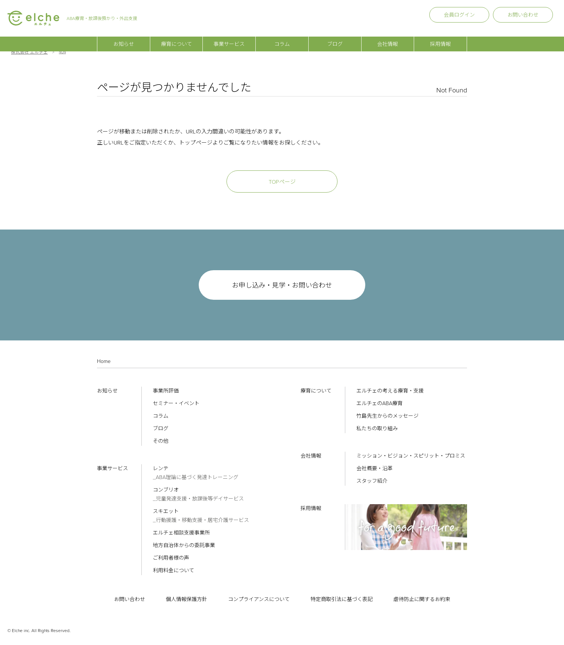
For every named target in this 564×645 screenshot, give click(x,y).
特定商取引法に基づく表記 (341, 599)
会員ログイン (459, 15)
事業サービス (229, 37)
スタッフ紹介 (371, 481)
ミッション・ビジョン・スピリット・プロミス (410, 456)
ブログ (335, 37)
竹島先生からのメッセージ (387, 416)
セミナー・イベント (176, 403)
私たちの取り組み (377, 428)
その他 (160, 441)
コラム (282, 37)
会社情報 (387, 37)
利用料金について (173, 570)
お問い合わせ (522, 15)
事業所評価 (166, 391)
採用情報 (440, 37)
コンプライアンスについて (259, 599)
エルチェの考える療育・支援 (390, 391)
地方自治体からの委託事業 (184, 545)
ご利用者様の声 (171, 558)
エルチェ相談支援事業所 (181, 533)
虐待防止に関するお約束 (421, 599)
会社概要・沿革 (374, 468)
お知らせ (123, 37)
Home (104, 361)
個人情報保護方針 (186, 599)
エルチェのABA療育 (379, 403)
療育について (176, 37)
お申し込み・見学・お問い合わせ (282, 285)
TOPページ (282, 182)
